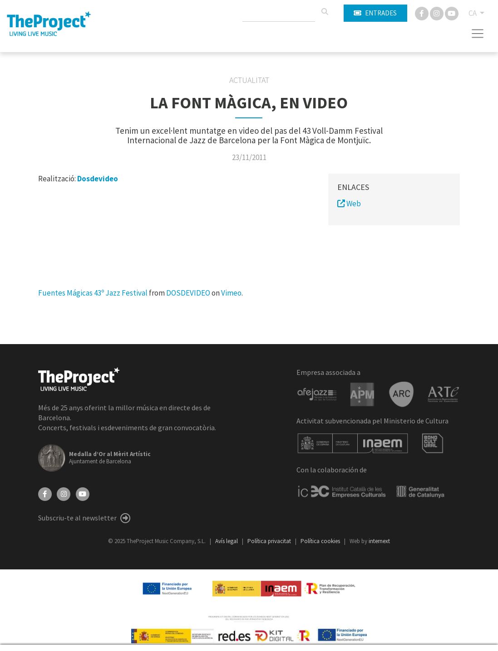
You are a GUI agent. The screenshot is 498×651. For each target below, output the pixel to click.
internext (379, 541)
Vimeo (231, 293)
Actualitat (249, 80)
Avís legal (227, 541)
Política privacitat (269, 541)
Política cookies (321, 541)
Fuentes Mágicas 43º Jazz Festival (93, 293)
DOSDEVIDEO (188, 293)
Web (349, 204)
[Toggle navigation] (477, 33)
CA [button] (473, 13)
